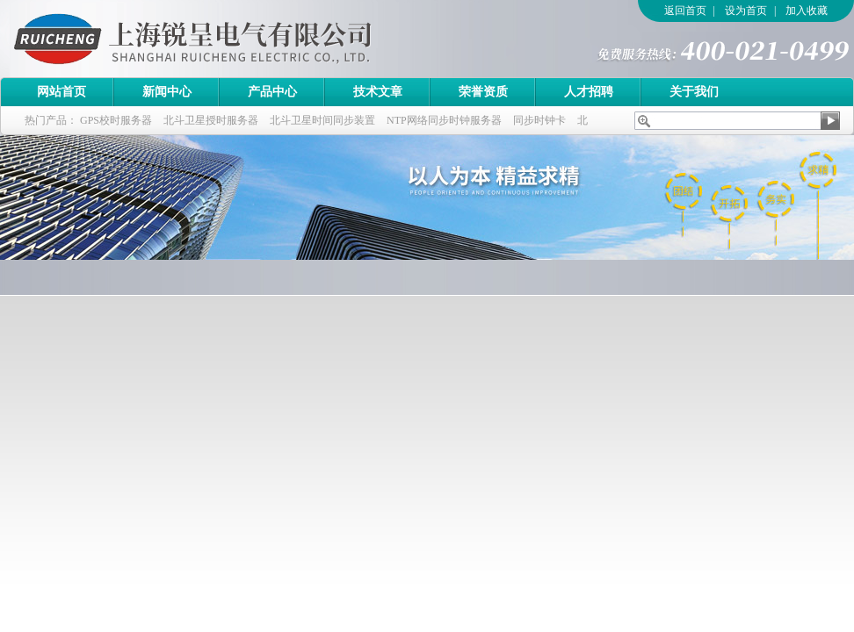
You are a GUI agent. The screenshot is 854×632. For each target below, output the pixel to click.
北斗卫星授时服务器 (210, 120)
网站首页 (61, 91)
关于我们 (694, 91)
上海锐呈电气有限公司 (241, 38)
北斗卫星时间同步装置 (322, 120)
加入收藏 (806, 10)
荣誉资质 (483, 91)
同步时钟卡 (539, 120)
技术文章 (377, 91)
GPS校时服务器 (116, 120)
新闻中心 (167, 91)
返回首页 (685, 10)
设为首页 (746, 10)
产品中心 (272, 91)
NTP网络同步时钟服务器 (444, 120)
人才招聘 (588, 91)
